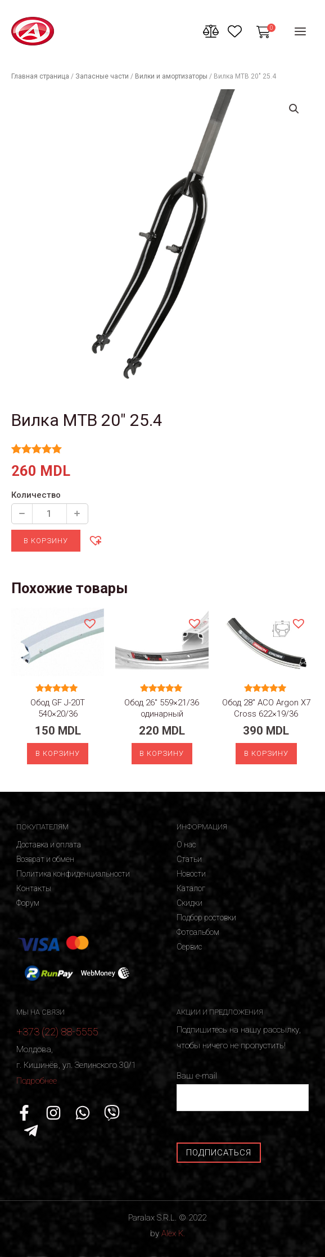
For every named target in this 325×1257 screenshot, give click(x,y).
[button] (95, 540)
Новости (191, 873)
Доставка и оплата (48, 844)
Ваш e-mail (243, 1091)
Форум (27, 902)
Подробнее (36, 1081)
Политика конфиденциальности (73, 873)
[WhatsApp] (83, 1113)
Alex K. (173, 1233)
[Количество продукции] (49, 514)
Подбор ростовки (206, 917)
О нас (186, 844)
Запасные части (102, 76)
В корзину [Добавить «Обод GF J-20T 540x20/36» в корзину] (57, 753)
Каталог (191, 888)
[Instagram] (53, 1113)
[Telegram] (31, 1131)
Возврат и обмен (45, 859)
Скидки (189, 902)
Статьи (189, 859)
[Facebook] (24, 1113)
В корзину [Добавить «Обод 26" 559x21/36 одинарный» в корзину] (161, 753)
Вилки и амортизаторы (171, 76)
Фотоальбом (198, 932)
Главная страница (40, 76)
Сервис (189, 946)
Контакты (33, 888)
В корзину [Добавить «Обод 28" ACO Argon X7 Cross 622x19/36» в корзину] (266, 753)
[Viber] (112, 1113)
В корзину (46, 540)
